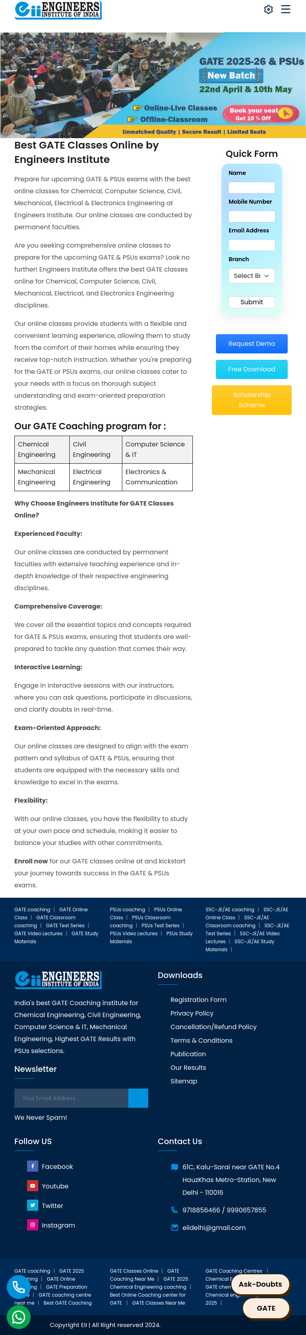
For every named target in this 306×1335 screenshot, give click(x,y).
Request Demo (251, 343)
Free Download (252, 369)
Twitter (45, 1205)
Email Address (249, 230)
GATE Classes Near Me (158, 1302)
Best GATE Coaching (67, 1302)
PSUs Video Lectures (133, 933)
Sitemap (184, 1081)
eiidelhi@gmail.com (214, 1227)
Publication (188, 1054)
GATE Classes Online (134, 1271)
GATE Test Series (65, 925)
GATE (266, 1308)
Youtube (48, 1185)
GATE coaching (32, 909)
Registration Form (199, 999)
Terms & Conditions (202, 1040)
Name (237, 173)
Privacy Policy (192, 1013)
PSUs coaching (127, 909)
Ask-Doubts (260, 1284)
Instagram (51, 1225)
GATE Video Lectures (38, 933)
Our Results (188, 1067)
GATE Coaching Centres (234, 1271)
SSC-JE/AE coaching (230, 909)
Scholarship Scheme (252, 400)
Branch (239, 259)
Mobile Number (250, 202)
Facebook (50, 1166)
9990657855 (246, 1210)
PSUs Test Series (161, 925)
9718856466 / (203, 1210)
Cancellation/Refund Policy (214, 1027)
